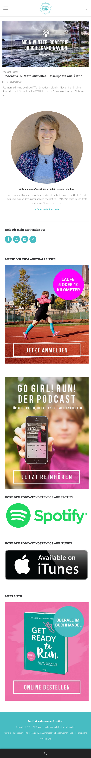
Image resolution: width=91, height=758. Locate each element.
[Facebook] (8, 239)
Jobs (72, 733)
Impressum (18, 733)
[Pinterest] (24, 239)
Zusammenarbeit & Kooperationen (53, 733)
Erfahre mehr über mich (47, 209)
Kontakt (7, 733)
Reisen (15, 72)
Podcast (6, 72)
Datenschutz (31, 733)
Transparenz (81, 733)
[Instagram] (16, 239)
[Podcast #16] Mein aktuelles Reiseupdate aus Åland (42, 76)
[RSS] (32, 239)
